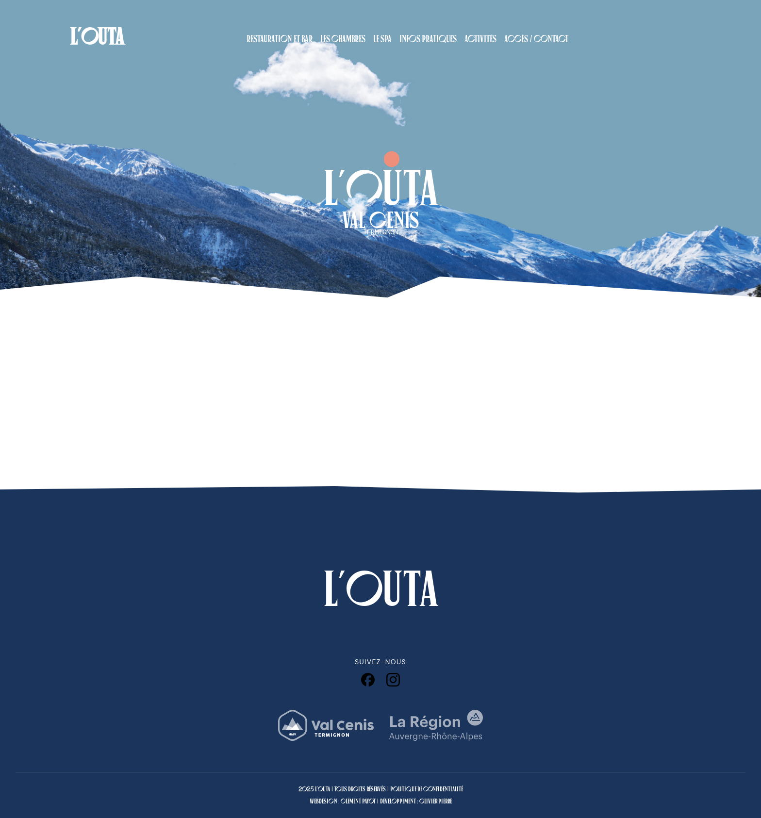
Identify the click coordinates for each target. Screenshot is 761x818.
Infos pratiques (428, 39)
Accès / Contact (536, 39)
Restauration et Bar (280, 39)
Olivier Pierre (435, 801)
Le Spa (382, 39)
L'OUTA (97, 36)
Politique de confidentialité (426, 789)
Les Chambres (342, 39)
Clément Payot (358, 801)
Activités (480, 39)
